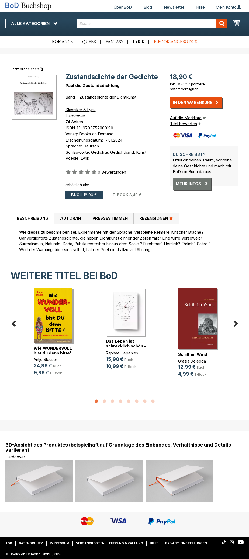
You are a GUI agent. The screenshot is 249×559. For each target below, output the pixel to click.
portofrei (198, 84)
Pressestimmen (110, 218)
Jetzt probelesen (25, 69)
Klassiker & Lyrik (80, 109)
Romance (62, 42)
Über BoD (122, 7)
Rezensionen (156, 218)
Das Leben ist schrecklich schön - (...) (126, 346)
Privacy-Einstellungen (186, 543)
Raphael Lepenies (122, 353)
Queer (89, 42)
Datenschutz (31, 543)
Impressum (59, 543)
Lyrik (138, 42)
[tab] (32, 218)
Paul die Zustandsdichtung (92, 85)
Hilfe (200, 7)
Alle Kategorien (34, 23)
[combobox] (152, 23)
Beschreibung (33, 218)
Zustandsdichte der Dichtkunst (107, 97)
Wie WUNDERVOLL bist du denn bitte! (53, 351)
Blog (148, 7)
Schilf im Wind (192, 354)
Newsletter (174, 7)
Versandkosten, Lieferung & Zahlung (109, 543)
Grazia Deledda (192, 361)
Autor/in (70, 218)
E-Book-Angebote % (175, 42)
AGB (8, 543)
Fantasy (114, 42)
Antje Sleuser (45, 359)
